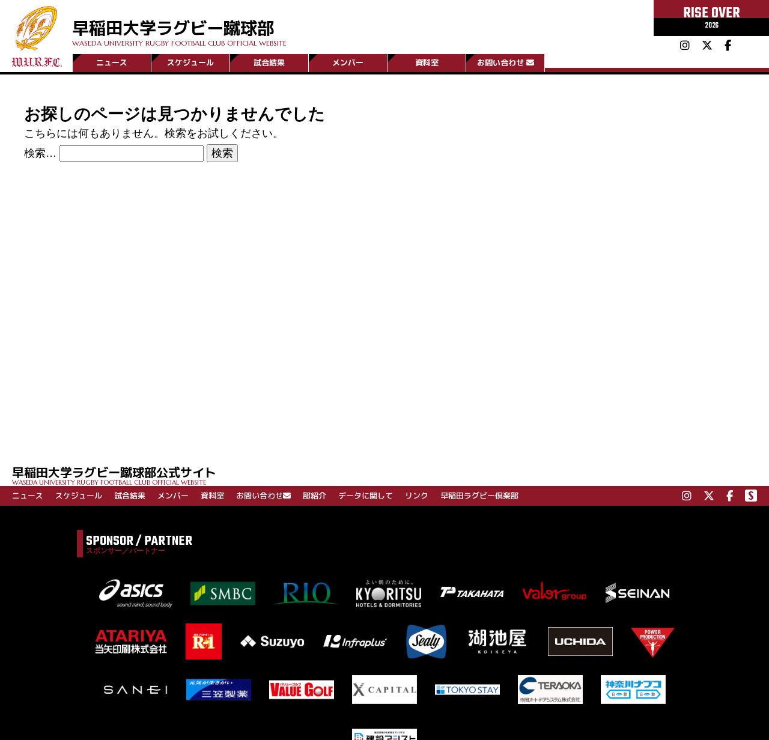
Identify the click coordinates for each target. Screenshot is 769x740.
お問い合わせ (505, 61)
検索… (40, 153)
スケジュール (190, 61)
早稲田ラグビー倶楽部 (479, 495)
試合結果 (269, 61)
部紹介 (314, 495)
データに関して (365, 495)
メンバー (347, 61)
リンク (416, 495)
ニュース (111, 61)
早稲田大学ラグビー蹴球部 (245, 25)
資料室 (427, 61)
